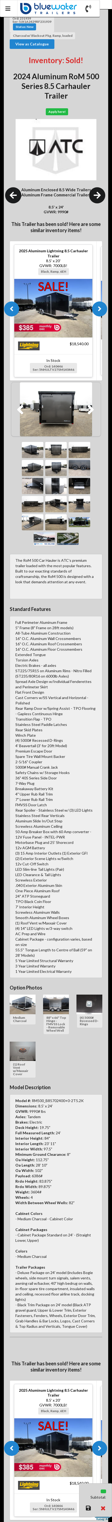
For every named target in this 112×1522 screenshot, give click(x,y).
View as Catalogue (32, 44)
